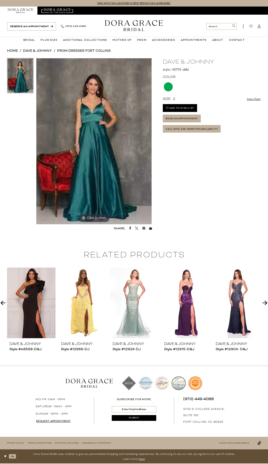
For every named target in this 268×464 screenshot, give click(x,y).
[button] (259, 27)
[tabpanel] (20, 78)
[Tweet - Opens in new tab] (136, 228)
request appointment (56, 421)
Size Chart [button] (252, 100)
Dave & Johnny (37, 51)
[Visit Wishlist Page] (251, 27)
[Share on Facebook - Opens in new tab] (130, 228)
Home (12, 51)
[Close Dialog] (5, 456)
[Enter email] (134, 410)
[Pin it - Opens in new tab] (143, 228)
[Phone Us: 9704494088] (73, 27)
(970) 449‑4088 (198, 399)
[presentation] (31, 303)
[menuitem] (20, 11)
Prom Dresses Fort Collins (84, 51)
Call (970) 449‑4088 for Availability (197, 134)
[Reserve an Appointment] (31, 27)
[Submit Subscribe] (134, 420)
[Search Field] (221, 26)
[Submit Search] (233, 26)
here (142, 459)
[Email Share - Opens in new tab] (150, 229)
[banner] (134, 25)
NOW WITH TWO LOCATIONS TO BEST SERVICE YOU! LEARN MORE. (134, 3)
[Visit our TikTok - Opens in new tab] (259, 443)
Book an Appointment (186, 122)
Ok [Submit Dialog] (14, 456)
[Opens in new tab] (57, 11)
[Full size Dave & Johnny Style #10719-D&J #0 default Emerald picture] (94, 142)
